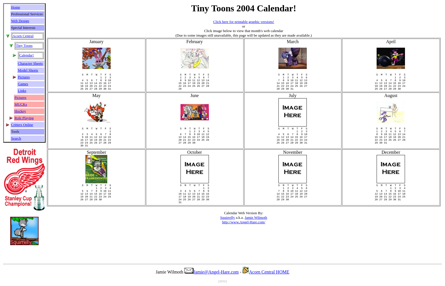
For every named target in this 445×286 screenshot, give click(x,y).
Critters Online (22, 125)
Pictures (24, 77)
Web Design (20, 21)
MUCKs (20, 104)
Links (22, 91)
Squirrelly (227, 234)
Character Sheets (30, 63)
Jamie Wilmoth (256, 234)
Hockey (20, 111)
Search (16, 138)
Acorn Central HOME (265, 272)
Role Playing (24, 118)
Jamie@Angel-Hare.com (211, 272)
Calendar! (26, 55)
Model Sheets (28, 70)
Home (15, 7)
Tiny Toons (24, 45)
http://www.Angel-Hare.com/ (243, 239)
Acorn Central (22, 36)
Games (23, 84)
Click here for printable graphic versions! (243, 22)
